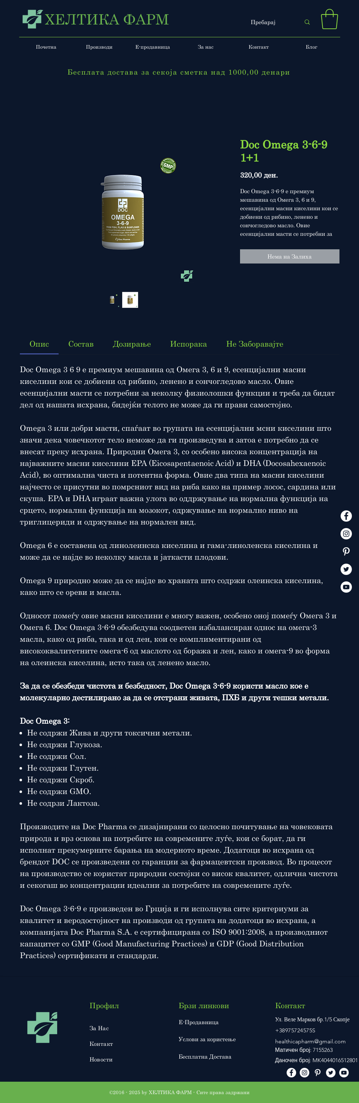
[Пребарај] (270, 22)
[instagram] (346, 533)
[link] (39, 343)
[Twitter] (346, 569)
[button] (329, 19)
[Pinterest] (346, 551)
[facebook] (346, 516)
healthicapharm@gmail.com (310, 1041)
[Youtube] (346, 587)
